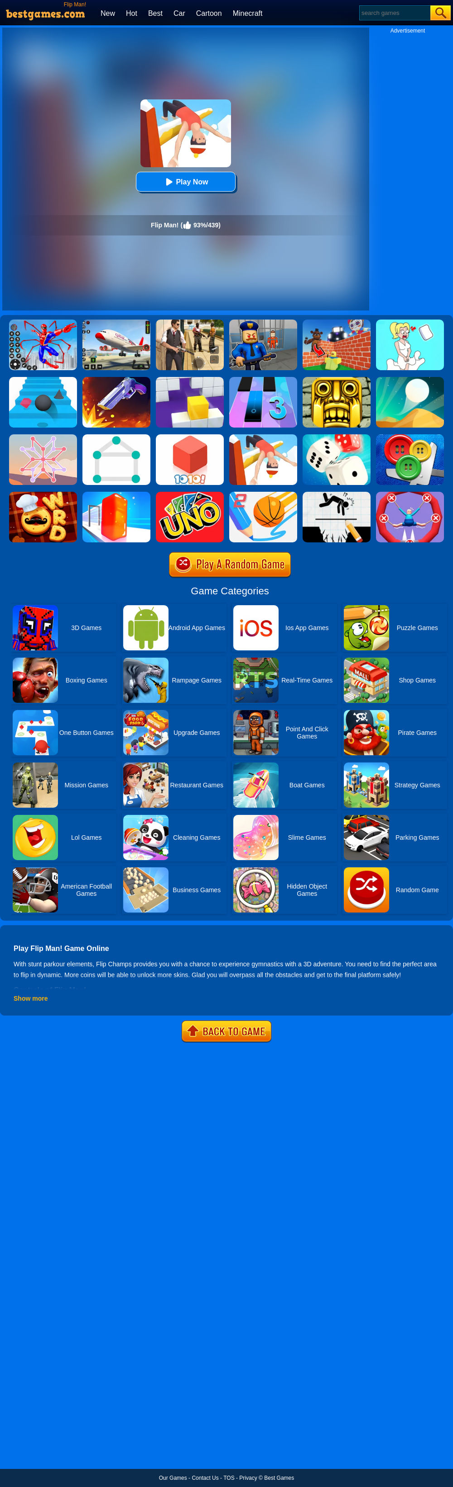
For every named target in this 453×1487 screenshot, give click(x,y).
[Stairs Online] (43, 380)
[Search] (394, 12)
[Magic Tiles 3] (263, 380)
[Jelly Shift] (116, 495)
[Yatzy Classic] (337, 437)
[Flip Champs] (263, 437)
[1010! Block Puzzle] (190, 437)
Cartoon (209, 13)
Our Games (173, 1478)
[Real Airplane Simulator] (116, 323)
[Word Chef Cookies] (43, 495)
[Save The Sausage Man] (410, 495)
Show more (31, 998)
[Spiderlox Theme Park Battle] (43, 323)
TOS (228, 1478)
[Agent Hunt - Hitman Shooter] (190, 323)
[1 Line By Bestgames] (116, 437)
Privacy (248, 1478)
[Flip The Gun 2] (116, 380)
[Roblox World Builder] (337, 323)
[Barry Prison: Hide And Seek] (263, 323)
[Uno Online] (190, 495)
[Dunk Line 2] (263, 495)
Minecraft (248, 13)
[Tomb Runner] (337, 380)
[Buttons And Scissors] (410, 437)
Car (179, 13)
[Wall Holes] (190, 380)
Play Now (185, 182)
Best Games (279, 1478)
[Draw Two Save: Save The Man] (337, 495)
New (108, 13)
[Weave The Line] (43, 437)
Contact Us (205, 1478)
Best (155, 13)
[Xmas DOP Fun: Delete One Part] (410, 323)
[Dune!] (410, 380)
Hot (131, 13)
